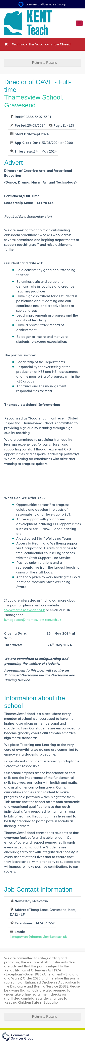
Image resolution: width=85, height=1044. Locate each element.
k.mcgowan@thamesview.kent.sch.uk (32, 620)
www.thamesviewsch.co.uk (24, 610)
